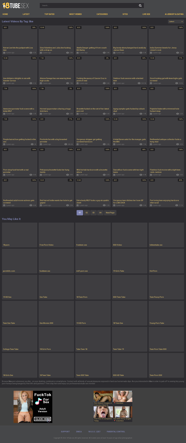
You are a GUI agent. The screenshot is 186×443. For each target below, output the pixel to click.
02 (87, 213)
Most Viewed (75, 14)
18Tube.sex (70, 438)
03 (93, 213)
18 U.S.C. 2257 (94, 432)
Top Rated (49, 14)
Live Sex (146, 14)
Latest (26, 14)
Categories (102, 14)
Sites (125, 14)
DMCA (79, 432)
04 (100, 213)
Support (65, 432)
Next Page (110, 213)
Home (5, 14)
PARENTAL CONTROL (116, 432)
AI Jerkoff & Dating (174, 14)
